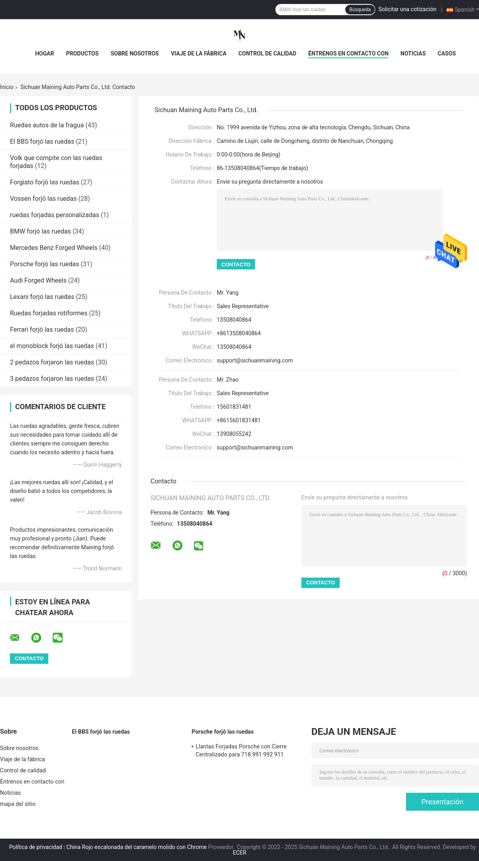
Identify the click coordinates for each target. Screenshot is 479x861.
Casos (447, 53)
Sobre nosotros (135, 53)
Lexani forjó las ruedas (42, 297)
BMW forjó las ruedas (40, 231)
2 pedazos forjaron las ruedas (52, 362)
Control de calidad (267, 53)
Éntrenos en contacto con (348, 53)
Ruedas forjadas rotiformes (48, 313)
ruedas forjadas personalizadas (54, 215)
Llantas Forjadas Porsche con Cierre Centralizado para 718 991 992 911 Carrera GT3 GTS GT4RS (241, 751)
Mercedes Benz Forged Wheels (53, 247)
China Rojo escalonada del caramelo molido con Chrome (136, 847)
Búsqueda (360, 9)
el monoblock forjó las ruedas (52, 346)
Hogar (44, 53)
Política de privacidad (35, 847)
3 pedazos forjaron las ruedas (52, 378)
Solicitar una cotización (407, 9)
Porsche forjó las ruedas (44, 264)
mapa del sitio (18, 804)
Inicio (7, 87)
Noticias (413, 53)
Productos (82, 53)
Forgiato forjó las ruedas (44, 182)
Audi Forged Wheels (38, 280)
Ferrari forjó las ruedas (42, 329)
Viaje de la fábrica (198, 53)
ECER (239, 852)
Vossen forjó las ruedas (43, 198)
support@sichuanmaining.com (255, 360)
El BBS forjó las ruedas (42, 141)
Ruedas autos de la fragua (47, 125)
